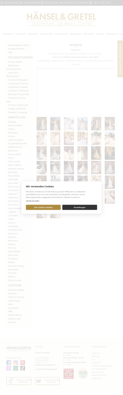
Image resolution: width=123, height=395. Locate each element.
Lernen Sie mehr (32, 200)
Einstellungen (79, 207)
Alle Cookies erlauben (43, 207)
